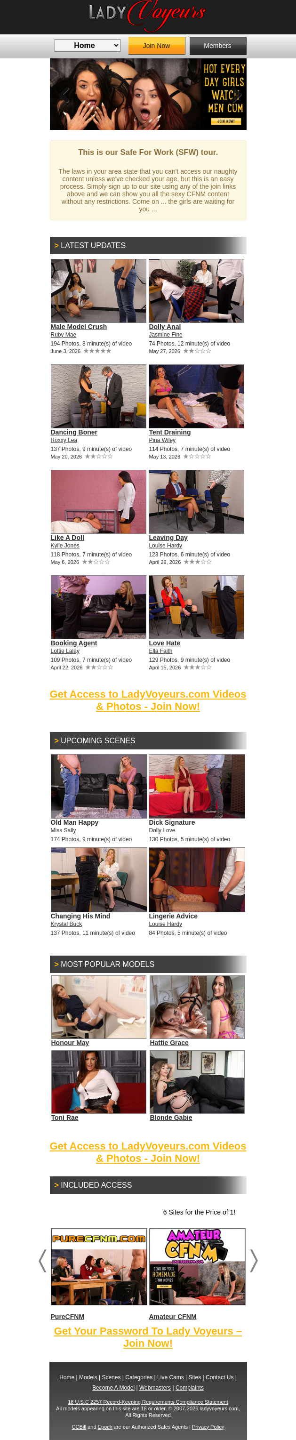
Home (66, 1377)
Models (88, 1377)
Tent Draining (170, 432)
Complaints (190, 1387)
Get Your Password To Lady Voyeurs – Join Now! (148, 1337)
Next (232, 94)
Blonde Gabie (171, 1117)
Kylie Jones (65, 545)
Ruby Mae (64, 334)
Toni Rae (65, 1117)
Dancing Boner (74, 432)
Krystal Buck (66, 924)
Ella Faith (160, 651)
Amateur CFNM (197, 1274)
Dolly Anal (165, 326)
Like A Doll (67, 537)
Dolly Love (162, 830)
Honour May (70, 1042)
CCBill (79, 1427)
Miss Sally (63, 830)
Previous (64, 94)
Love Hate (164, 643)
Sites (195, 1377)
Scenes (111, 1377)
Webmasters (155, 1387)
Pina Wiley (162, 440)
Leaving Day (168, 537)
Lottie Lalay (65, 651)
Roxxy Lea (64, 440)
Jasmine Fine (165, 334)
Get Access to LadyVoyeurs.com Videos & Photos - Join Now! (148, 700)
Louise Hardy (165, 545)
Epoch (105, 1427)
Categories (138, 1377)
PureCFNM (98, 1274)
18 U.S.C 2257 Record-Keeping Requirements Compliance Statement (148, 1402)
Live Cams (170, 1377)
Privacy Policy (208, 1427)
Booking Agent (74, 643)
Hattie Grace (169, 1042)
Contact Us (219, 1377)
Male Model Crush (79, 326)
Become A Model (113, 1387)
